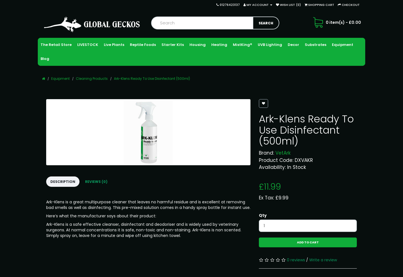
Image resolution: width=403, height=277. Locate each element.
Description (62, 181)
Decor (293, 44)
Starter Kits (172, 44)
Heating (219, 44)
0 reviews (296, 260)
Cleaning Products (92, 78)
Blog (45, 58)
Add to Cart (308, 242)
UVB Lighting (270, 44)
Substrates (315, 44)
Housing (197, 44)
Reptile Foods (143, 44)
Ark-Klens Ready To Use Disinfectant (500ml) (152, 78)
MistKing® (242, 44)
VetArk (282, 153)
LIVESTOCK (87, 44)
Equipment (342, 44)
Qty (263, 215)
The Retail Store (56, 44)
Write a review (323, 260)
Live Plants (114, 44)
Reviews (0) (96, 181)
